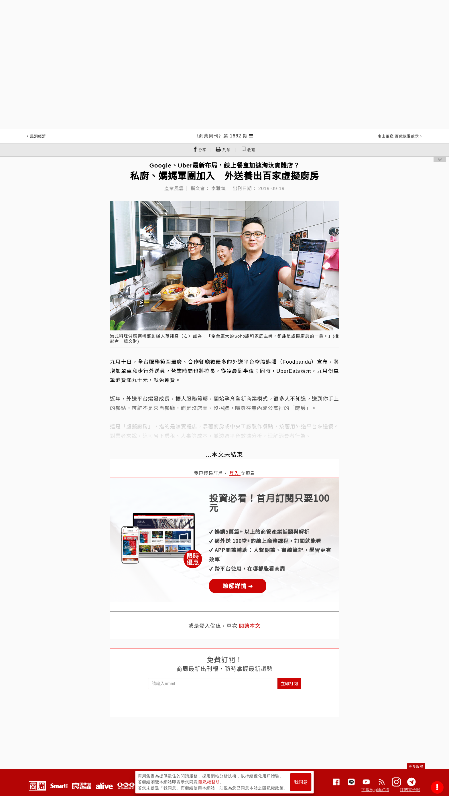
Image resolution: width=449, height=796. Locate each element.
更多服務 (416, 767)
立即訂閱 (289, 683)
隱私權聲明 (209, 782)
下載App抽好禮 (375, 789)
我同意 (301, 782)
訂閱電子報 (410, 789)
